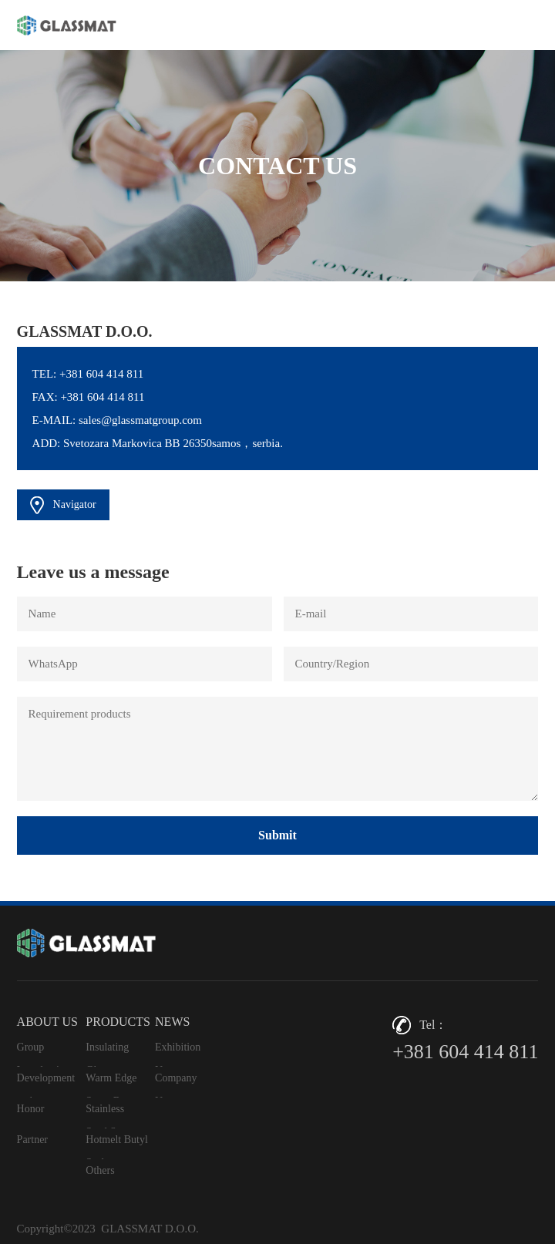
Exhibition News (177, 1054)
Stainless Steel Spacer (113, 1115)
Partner (32, 1139)
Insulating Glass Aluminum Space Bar (109, 1054)
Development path (46, 1085)
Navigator (63, 505)
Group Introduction (43, 1054)
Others (100, 1170)
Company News (176, 1085)
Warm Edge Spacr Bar (111, 1085)
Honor (31, 1109)
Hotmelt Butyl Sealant (117, 1146)
